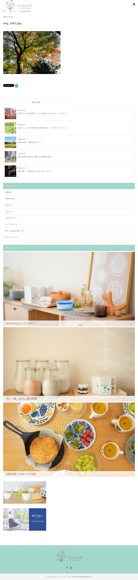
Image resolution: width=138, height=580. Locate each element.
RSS (71, 567)
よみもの (8, 211)
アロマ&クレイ (11, 218)
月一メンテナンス (12, 237)
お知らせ (8, 205)
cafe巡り (8, 192)
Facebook (67, 567)
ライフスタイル (11, 224)
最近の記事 (36, 102)
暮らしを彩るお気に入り (14, 231)
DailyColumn (10, 199)
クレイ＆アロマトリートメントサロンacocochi (63, 577)
